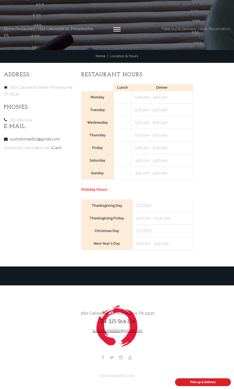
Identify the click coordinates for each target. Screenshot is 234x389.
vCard (55, 147)
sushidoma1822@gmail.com (35, 139)
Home (100, 56)
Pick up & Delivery (203, 382)
